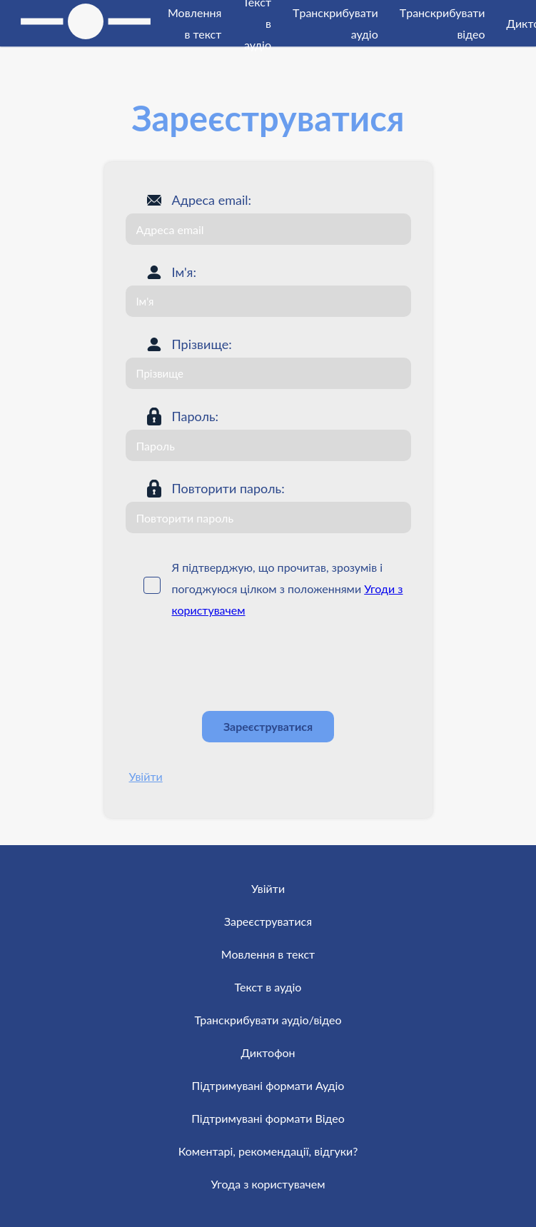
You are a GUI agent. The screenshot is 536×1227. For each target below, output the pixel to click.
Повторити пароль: (228, 488)
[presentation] (234, 665)
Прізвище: (202, 344)
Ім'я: (184, 272)
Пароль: (195, 416)
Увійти (146, 776)
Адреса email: (212, 200)
